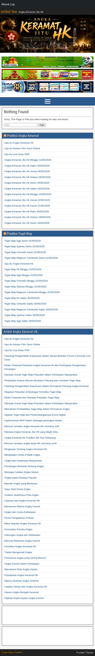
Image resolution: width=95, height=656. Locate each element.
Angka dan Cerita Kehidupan (20, 512)
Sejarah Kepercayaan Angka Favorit (24, 598)
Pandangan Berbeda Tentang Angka (24, 466)
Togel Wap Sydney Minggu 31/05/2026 (25, 286)
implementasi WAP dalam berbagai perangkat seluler (33, 420)
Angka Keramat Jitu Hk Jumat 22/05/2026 (27, 200)
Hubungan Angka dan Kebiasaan (22, 535)
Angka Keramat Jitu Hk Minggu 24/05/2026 (27, 194)
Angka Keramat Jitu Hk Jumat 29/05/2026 (27, 171)
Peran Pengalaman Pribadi (19, 518)
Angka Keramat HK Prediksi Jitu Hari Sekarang (30, 437)
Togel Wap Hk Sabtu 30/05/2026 (22, 298)
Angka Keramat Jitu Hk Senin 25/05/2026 (26, 182)
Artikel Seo (9, 11)
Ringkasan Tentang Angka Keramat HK (25, 449)
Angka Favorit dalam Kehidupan (21, 563)
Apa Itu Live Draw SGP (17, 154)
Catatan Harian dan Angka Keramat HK (25, 586)
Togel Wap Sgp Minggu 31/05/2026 (23, 275)
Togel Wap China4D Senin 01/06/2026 (25, 252)
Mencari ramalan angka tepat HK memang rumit (30, 443)
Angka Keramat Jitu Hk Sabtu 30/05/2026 (26, 165)
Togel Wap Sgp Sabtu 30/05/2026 (22, 321)
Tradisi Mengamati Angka (18, 552)
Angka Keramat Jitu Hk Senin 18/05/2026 (26, 223)
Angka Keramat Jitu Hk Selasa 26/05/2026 (27, 177)
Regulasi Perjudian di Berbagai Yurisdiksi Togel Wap (32, 392)
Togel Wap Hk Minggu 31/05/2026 (22, 269)
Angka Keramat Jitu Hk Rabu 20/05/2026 (26, 211)
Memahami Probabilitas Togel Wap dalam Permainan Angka (37, 409)
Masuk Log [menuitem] (8, 4)
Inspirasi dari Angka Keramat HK (22, 500)
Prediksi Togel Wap (19, 234)
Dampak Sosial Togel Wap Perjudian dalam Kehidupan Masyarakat (40, 374)
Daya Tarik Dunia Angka (17, 489)
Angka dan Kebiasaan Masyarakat (23, 460)
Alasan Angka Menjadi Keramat (21, 592)
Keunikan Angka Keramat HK (20, 546)
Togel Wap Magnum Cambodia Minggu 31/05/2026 (32, 292)
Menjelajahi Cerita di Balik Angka (22, 454)
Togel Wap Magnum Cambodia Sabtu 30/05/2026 (31, 309)
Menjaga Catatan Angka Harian (21, 472)
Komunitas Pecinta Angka (18, 529)
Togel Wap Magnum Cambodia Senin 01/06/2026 (31, 257)
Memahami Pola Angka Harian (21, 569)
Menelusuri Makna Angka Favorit (22, 506)
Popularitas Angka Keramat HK (21, 575)
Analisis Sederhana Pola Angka (21, 495)
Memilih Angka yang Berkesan (20, 483)
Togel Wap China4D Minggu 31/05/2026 (26, 280)
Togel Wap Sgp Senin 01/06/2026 (22, 240)
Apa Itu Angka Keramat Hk (18, 142)
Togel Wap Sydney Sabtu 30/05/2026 (24, 315)
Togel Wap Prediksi (12, 652)
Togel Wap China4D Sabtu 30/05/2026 (25, 303)
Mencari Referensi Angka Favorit (22, 540)
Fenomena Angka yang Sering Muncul (25, 557)
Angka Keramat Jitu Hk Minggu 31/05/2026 (27, 159)
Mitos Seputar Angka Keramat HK (22, 523)
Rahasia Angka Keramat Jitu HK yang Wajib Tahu (31, 432)
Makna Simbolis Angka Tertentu (21, 580)
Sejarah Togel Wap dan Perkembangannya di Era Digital (35, 414)
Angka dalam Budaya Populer (20, 477)
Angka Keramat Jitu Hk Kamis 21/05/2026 (27, 205)
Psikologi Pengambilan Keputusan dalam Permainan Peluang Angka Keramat (46, 386)
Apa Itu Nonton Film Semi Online (22, 148)
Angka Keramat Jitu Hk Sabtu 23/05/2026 (26, 188)
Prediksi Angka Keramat (23, 136)
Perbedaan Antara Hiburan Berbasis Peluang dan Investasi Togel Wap (42, 380)
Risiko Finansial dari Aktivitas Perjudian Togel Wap (31, 397)
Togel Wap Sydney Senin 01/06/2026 (24, 246)
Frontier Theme (84, 652)
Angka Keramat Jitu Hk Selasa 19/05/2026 (27, 217)
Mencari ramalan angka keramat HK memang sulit (31, 426)
